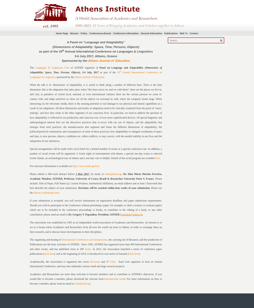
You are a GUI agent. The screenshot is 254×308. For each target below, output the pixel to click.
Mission (74, 33)
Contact (194, 33)
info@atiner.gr (82, 283)
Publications (171, 33)
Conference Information (126, 33)
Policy (84, 33)
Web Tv (184, 33)
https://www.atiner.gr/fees (85, 166)
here (158, 158)
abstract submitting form (46, 192)
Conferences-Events (100, 33)
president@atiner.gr (131, 214)
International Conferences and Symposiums (84, 239)
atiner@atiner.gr (113, 174)
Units (113, 261)
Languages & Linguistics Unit (52, 67)
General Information (151, 33)
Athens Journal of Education (109, 60)
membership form (114, 279)
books (88, 249)
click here (49, 253)
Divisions (95, 261)
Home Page (62, 33)
